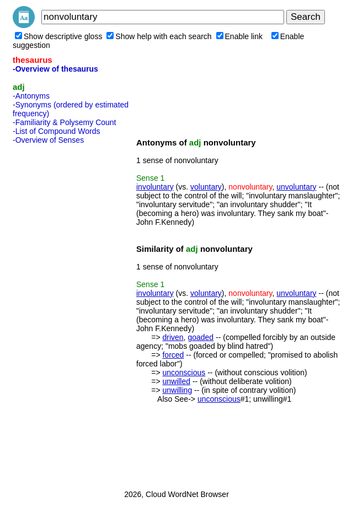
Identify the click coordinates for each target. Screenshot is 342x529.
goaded (200, 337)
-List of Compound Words (56, 131)
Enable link (239, 36)
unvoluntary (296, 186)
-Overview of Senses (48, 140)
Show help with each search (158, 36)
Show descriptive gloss (58, 36)
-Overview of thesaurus (55, 68)
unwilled (176, 381)
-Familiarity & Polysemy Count (64, 122)
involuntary (155, 186)
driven (172, 337)
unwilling (177, 390)
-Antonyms (31, 95)
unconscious (183, 372)
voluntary (206, 186)
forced (173, 354)
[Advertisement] (57, 313)
